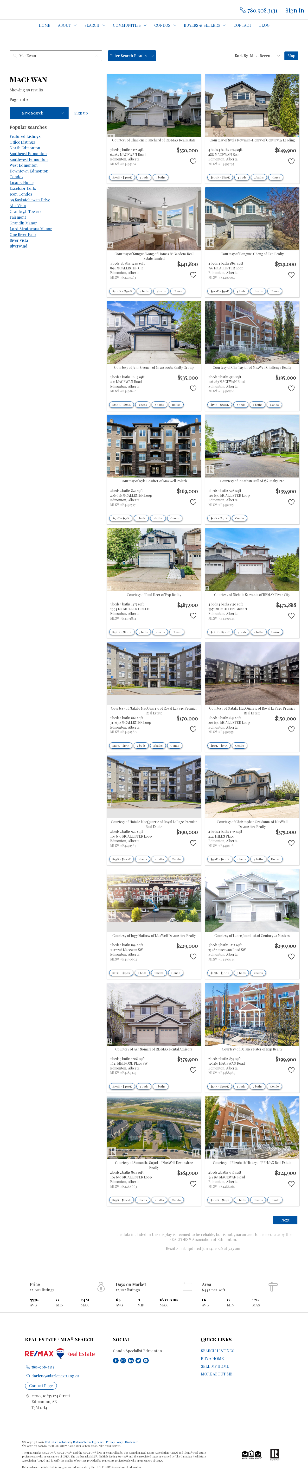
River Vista (19, 240)
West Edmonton (24, 165)
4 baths (259, 177)
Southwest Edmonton (29, 159)
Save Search (32, 112)
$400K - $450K (122, 291)
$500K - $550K (220, 291)
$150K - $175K (120, 518)
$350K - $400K (122, 177)
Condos (16, 176)
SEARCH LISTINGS (217, 1350)
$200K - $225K (220, 1200)
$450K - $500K (121, 632)
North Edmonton (25, 147)
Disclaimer (131, 1442)
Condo (274, 405)
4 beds (241, 177)
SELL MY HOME (215, 1366)
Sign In (294, 10)
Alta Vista (18, 205)
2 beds (241, 405)
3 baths (160, 177)
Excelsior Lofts (23, 188)
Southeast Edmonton (28, 153)
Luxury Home (21, 182)
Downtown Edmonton (29, 170)
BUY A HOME (212, 1358)
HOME (44, 25)
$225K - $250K (121, 973)
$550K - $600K (220, 859)
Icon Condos (21, 194)
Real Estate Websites (57, 1442)
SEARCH (91, 25)
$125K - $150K (219, 518)
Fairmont (18, 217)
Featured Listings (25, 136)
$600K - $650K (220, 177)
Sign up (81, 112)
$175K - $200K (220, 405)
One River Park (23, 234)
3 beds (144, 177)
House (275, 177)
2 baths (257, 405)
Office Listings (22, 142)
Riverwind (18, 245)
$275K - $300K (220, 973)
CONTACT (242, 25)
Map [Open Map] (291, 55)
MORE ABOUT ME (216, 1373)
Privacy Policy (114, 1442)
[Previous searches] (62, 113)
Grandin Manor (23, 222)
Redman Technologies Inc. (89, 1442)
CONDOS (162, 25)
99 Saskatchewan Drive (30, 199)
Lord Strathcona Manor (31, 228)
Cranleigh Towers (25, 211)
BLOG (264, 25)
